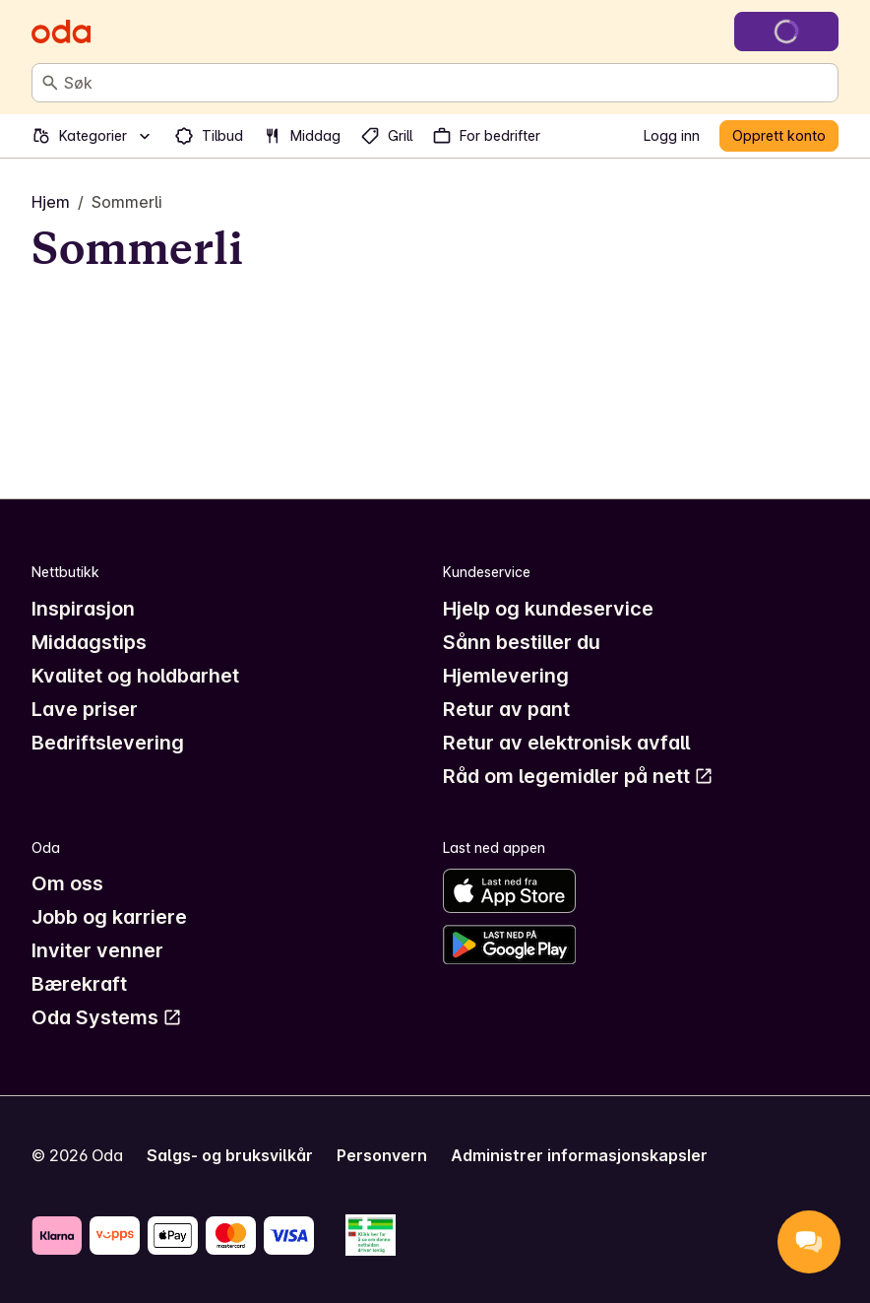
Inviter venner (97, 950)
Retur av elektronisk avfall (566, 742)
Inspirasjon (83, 608)
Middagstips (89, 642)
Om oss (67, 883)
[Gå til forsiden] (61, 31)
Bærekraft (79, 984)
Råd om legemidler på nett (578, 776)
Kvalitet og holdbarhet (135, 675)
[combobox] (447, 82)
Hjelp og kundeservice (548, 608)
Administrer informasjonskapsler (579, 1155)
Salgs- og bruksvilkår (230, 1155)
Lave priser (84, 709)
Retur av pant (506, 709)
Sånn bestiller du (521, 642)
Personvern (382, 1155)
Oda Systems (106, 1017)
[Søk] (50, 83)
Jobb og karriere (109, 917)
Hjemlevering (506, 675)
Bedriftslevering (107, 742)
